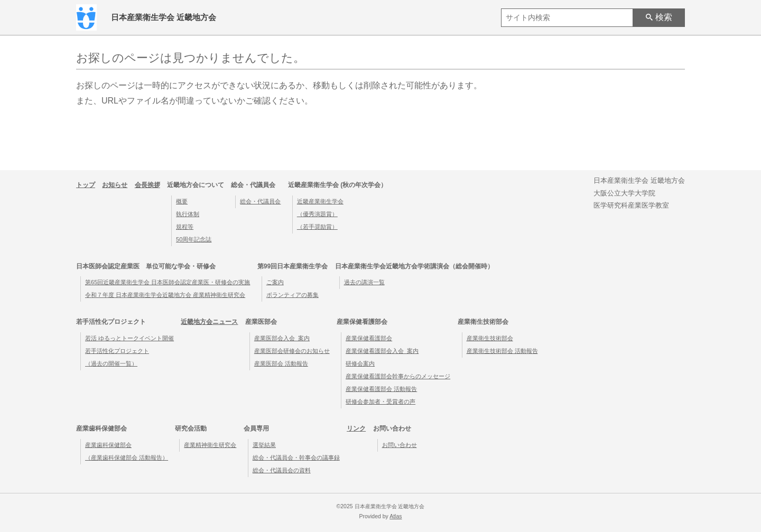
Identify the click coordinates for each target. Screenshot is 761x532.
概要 (182, 201)
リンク (356, 428)
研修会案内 (360, 363)
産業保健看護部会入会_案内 (382, 351)
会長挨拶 (147, 185)
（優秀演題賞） (317, 214)
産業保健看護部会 (369, 338)
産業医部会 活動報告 (281, 363)
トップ (85, 185)
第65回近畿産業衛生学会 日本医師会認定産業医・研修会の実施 (167, 282)
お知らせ (114, 185)
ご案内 (275, 282)
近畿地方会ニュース (209, 321)
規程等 (184, 226)
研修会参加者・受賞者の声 (380, 401)
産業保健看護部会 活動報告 (381, 389)
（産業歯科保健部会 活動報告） (126, 457)
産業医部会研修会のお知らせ (292, 351)
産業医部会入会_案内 (282, 338)
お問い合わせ (399, 445)
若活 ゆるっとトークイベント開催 (129, 338)
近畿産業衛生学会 (320, 201)
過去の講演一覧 (364, 282)
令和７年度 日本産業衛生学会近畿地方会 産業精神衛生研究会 (165, 295)
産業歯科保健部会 (108, 445)
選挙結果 (264, 445)
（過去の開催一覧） (111, 363)
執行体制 (187, 214)
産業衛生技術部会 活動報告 (502, 351)
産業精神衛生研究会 (210, 445)
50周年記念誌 (193, 239)
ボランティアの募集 (292, 295)
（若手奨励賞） (317, 226)
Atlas (395, 516)
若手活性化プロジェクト (117, 351)
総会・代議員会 (260, 201)
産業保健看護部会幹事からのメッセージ (398, 376)
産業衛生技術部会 (490, 338)
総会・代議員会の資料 (282, 470)
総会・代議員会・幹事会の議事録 (296, 457)
